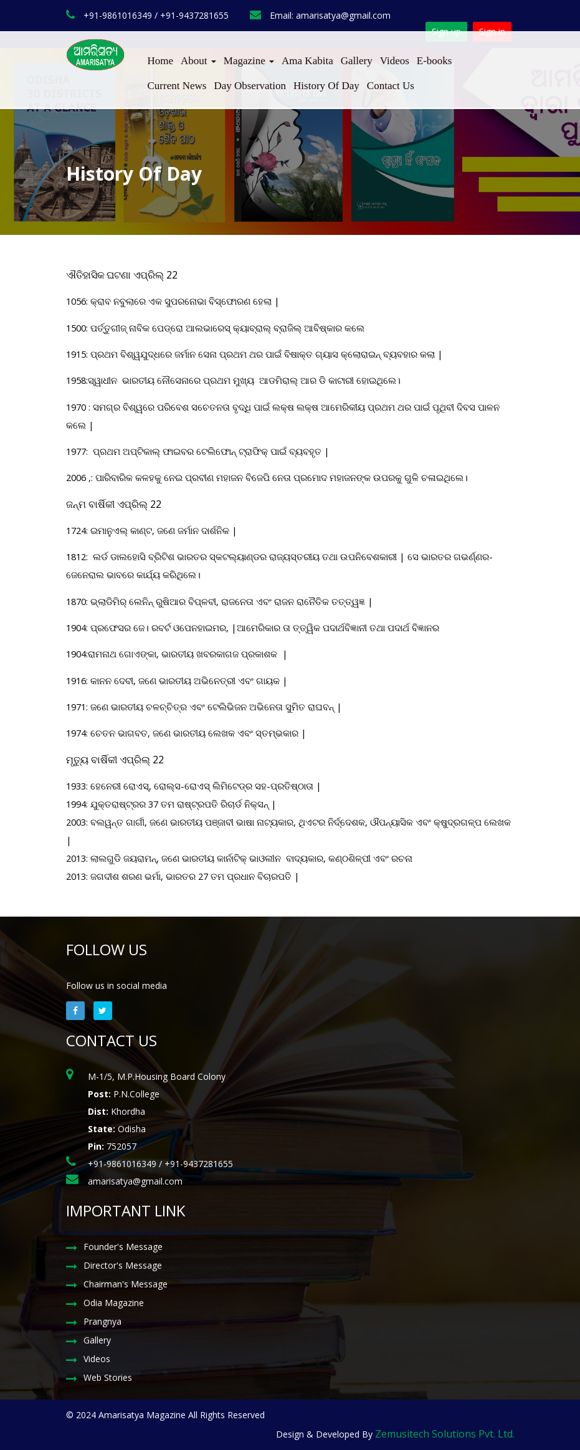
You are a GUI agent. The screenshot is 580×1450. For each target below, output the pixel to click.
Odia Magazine (113, 1303)
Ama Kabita (307, 61)
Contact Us (390, 86)
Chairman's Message (125, 1284)
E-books (434, 61)
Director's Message (122, 1265)
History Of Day (326, 86)
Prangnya (102, 1321)
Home (161, 61)
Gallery (357, 61)
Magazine (249, 61)
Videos (394, 61)
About (198, 61)
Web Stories (107, 1377)
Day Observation (250, 86)
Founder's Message (123, 1246)
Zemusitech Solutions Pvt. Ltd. (445, 1434)
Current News (177, 86)
